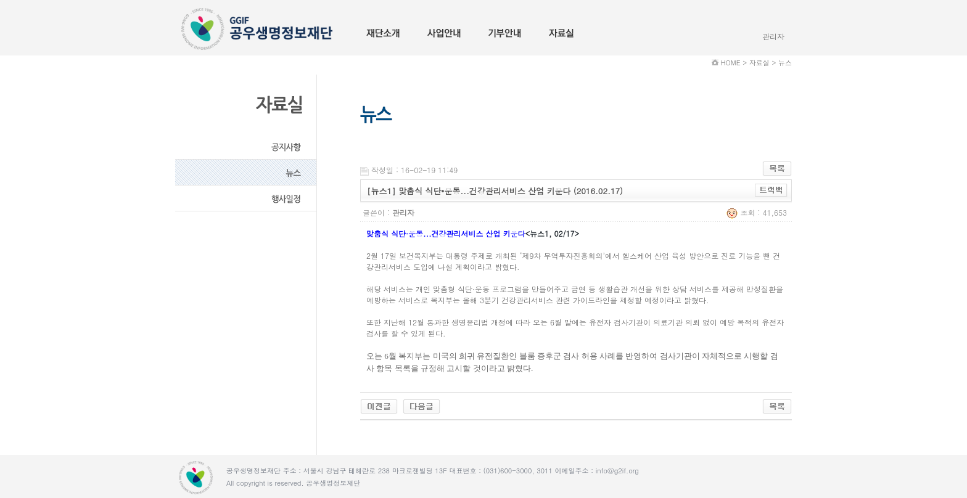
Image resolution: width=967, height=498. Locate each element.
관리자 (773, 36)
